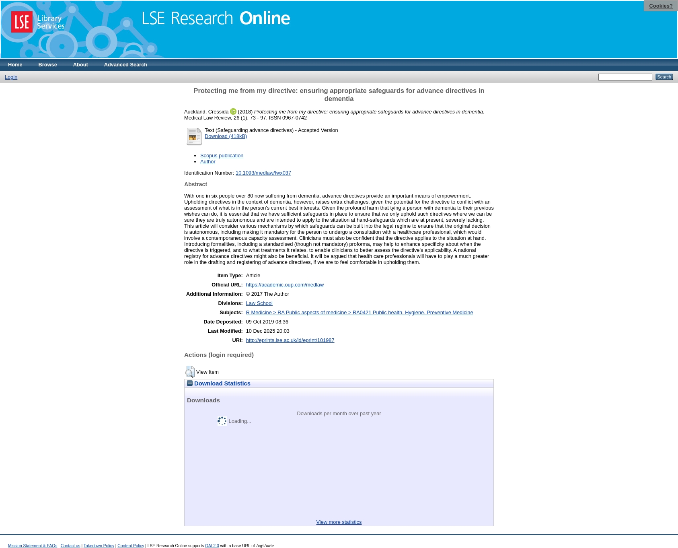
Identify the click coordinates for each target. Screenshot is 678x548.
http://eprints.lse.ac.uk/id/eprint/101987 (290, 340)
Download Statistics (219, 383)
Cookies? (661, 6)
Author (208, 162)
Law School (259, 303)
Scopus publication (221, 155)
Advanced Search (125, 65)
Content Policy (130, 546)
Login (11, 77)
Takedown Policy (99, 546)
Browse (48, 65)
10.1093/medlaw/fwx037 (263, 173)
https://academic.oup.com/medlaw (285, 285)
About (80, 65)
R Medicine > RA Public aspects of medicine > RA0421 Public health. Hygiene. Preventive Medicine (359, 312)
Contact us (70, 546)
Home (15, 65)
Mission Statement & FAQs (32, 546)
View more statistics (339, 522)
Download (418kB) (226, 136)
